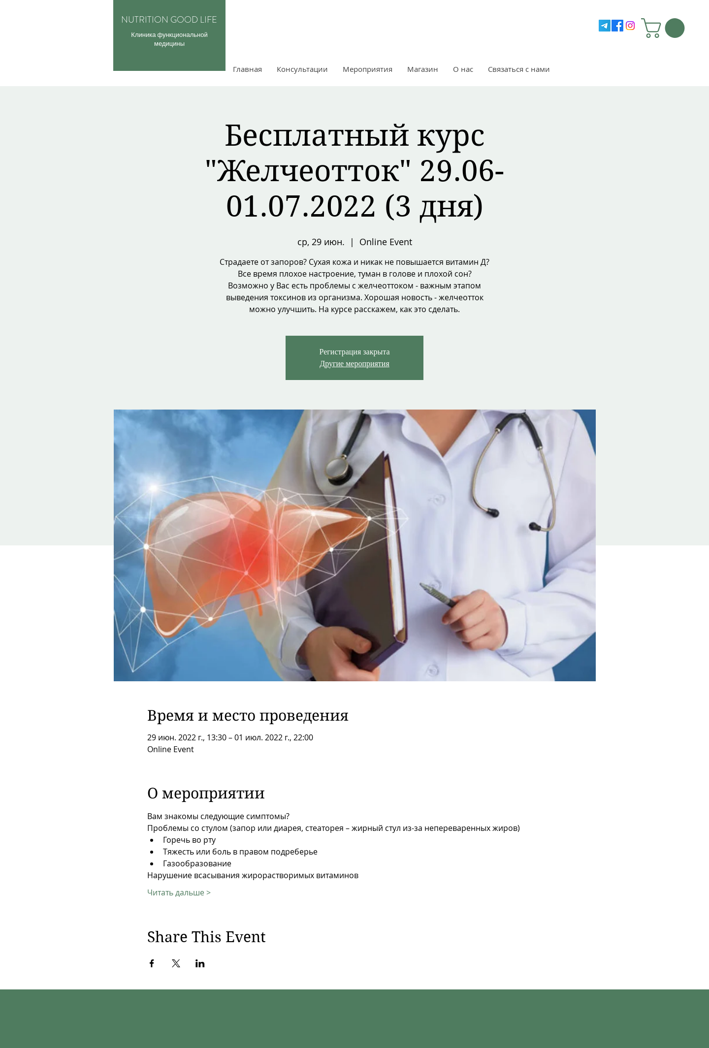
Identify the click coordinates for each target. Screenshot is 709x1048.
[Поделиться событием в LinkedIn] (200, 963)
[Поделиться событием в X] (176, 963)
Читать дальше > (179, 892)
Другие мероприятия (354, 363)
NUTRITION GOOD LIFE (169, 19)
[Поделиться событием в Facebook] (152, 963)
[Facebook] (617, 26)
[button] (665, 28)
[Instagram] (630, 26)
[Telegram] (605, 26)
